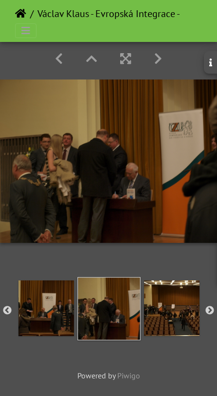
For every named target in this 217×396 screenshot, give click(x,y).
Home (20, 13)
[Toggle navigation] (25, 30)
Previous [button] (7, 311)
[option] (46, 308)
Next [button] (210, 311)
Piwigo (128, 375)
